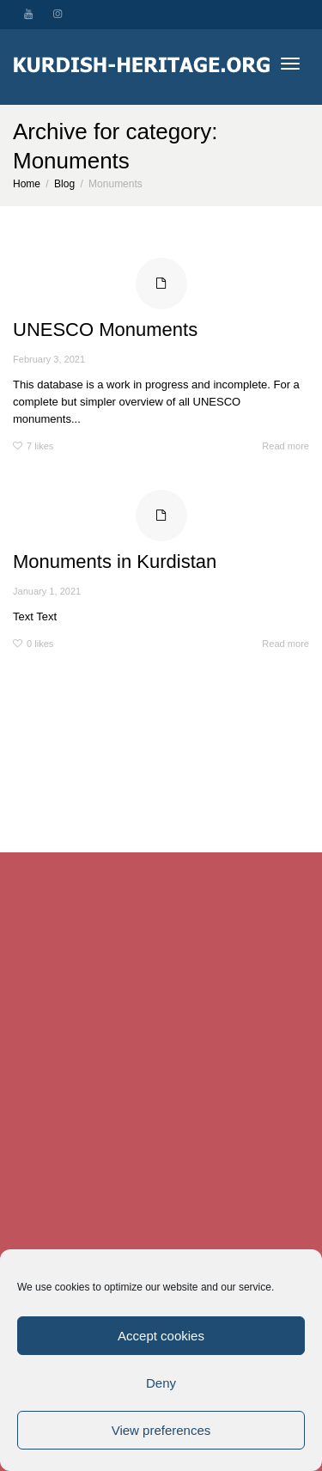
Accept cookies (161, 1335)
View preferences (161, 1430)
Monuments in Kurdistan (114, 561)
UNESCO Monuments (105, 329)
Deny (161, 1383)
